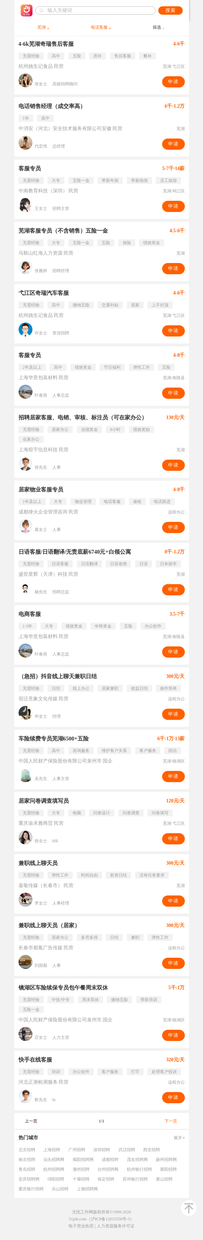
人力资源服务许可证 (116, 1226)
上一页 (31, 1121)
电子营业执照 (81, 1226)
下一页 (171, 1121)
